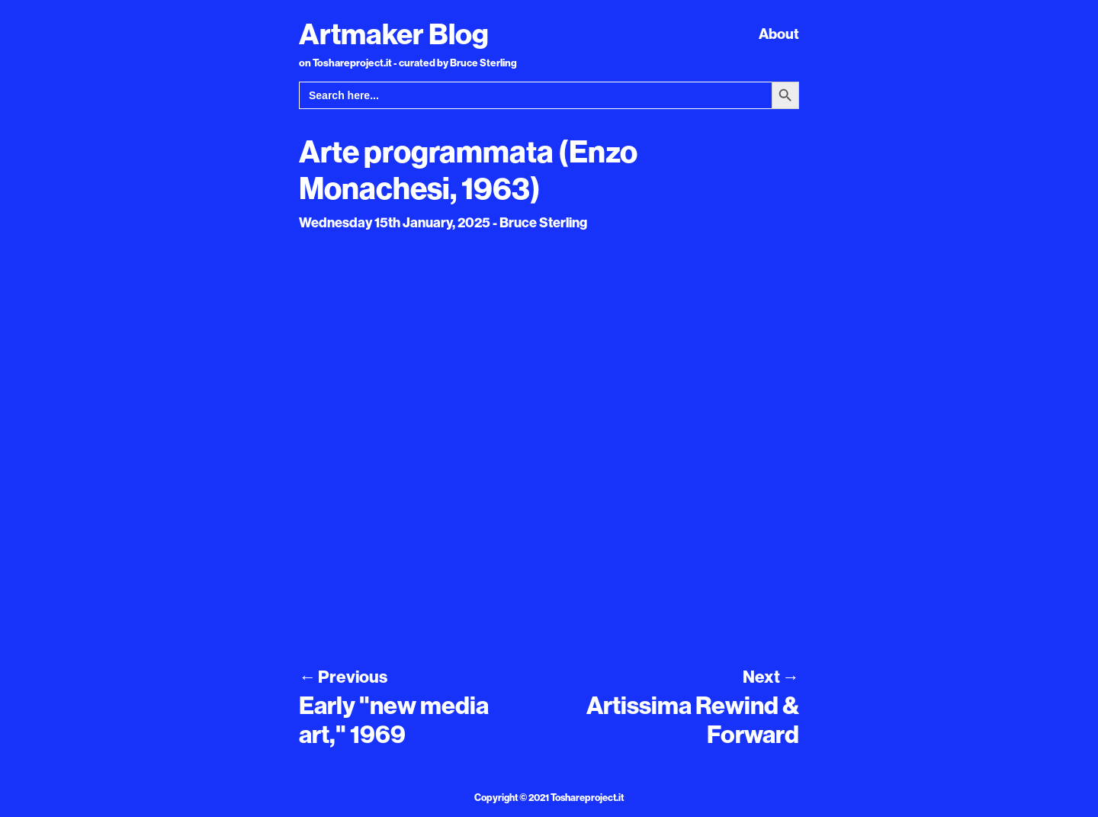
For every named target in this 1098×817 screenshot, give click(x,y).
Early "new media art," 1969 (394, 719)
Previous (343, 676)
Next (771, 676)
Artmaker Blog (394, 33)
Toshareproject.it (587, 797)
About (779, 33)
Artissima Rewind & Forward (692, 719)
